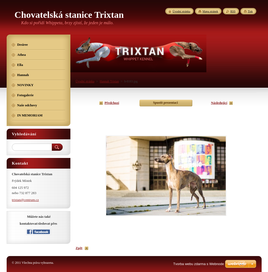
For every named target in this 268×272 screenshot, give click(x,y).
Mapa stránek (210, 11)
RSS (232, 11)
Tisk (250, 11)
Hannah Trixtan (109, 81)
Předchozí (112, 103)
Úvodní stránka (85, 81)
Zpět (79, 248)
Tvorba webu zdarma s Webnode (198, 264)
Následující (219, 103)
